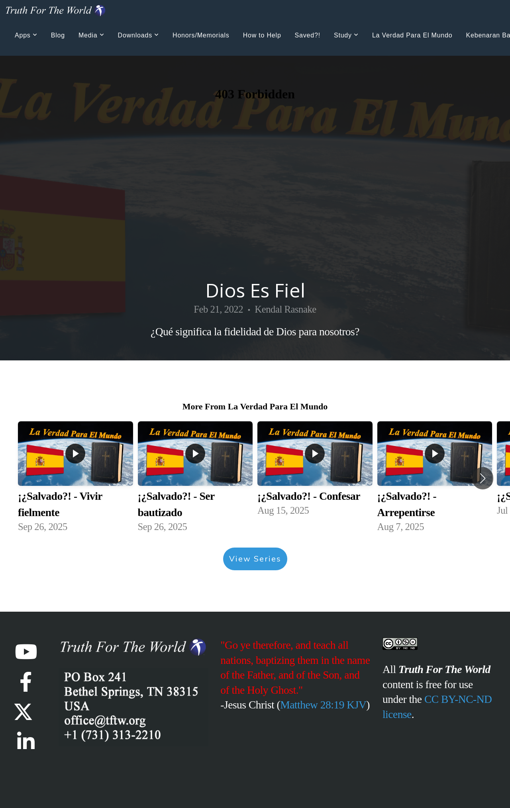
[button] (482, 478)
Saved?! (307, 35)
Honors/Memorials (201, 35)
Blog (58, 35)
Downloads (138, 35)
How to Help (262, 35)
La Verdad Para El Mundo (412, 35)
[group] (75, 478)
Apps (26, 35)
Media (91, 35)
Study (346, 35)
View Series (255, 559)
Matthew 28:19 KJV (323, 704)
